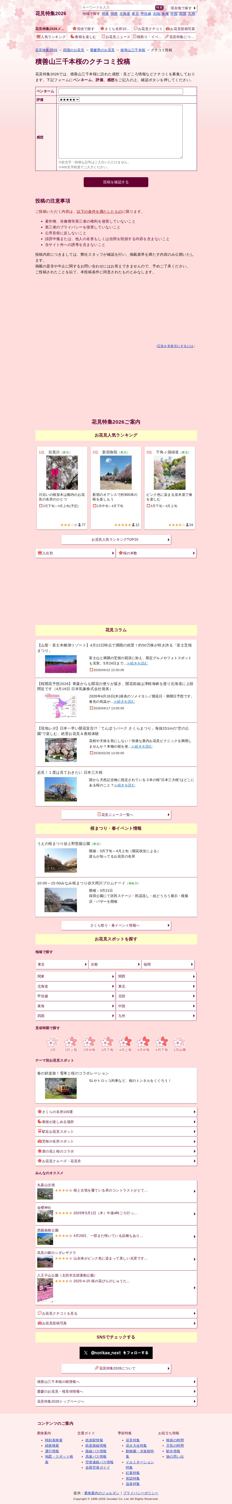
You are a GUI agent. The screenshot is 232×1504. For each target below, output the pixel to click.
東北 (135, 14)
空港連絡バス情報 (99, 1462)
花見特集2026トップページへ (60, 1401)
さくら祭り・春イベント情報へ (115, 925)
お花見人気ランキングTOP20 (115, 539)
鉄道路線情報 (96, 1445)
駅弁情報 (173, 1451)
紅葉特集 (133, 1473)
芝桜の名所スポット (56, 1141)
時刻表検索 (54, 1440)
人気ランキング (51, 36)
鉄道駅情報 (94, 1440)
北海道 (125, 14)
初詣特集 (133, 1478)
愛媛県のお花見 (102, 50)
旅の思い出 (175, 1456)
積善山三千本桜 (133, 50)
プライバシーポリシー (140, 1493)
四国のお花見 (73, 50)
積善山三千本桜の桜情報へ (58, 1382)
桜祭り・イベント (148, 36)
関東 (105, 14)
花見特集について (180, 36)
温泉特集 (133, 1484)
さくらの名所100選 (55, 1111)
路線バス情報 (96, 1451)
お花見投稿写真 (180, 28)
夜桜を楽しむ (83, 36)
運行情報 (52, 1451)
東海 (165, 14)
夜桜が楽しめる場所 (56, 1121)
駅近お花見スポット (56, 1131)
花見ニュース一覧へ (115, 814)
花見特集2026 (50, 13)
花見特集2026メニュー (51, 29)
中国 (173, 14)
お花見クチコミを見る (57, 1313)
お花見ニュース (115, 36)
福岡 (147, 964)
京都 (94, 964)
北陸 (156, 14)
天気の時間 (175, 1445)
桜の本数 (128, 553)
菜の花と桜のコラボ (56, 1151)
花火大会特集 (136, 1445)
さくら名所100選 (115, 28)
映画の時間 (175, 1440)
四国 (182, 14)
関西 (114, 14)
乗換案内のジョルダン (102, 1493)
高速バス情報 (96, 1456)
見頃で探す (84, 28)
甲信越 (146, 14)
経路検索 (52, 1445)
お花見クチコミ (148, 28)
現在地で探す (181, 8)
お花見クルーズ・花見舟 (59, 1161)
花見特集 (133, 1440)
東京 (41, 964)
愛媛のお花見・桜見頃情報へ (60, 1391)
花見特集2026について (115, 1368)
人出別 (45, 553)
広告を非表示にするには (175, 346)
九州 (191, 14)
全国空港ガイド (97, 1467)
